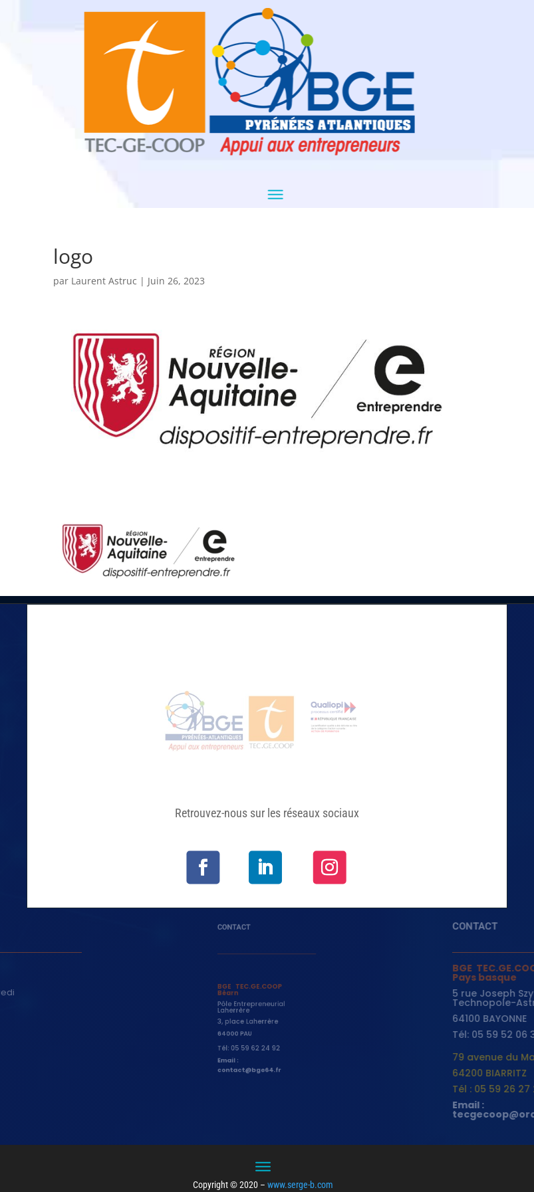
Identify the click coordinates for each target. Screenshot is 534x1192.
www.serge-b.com (300, 1184)
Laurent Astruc (104, 280)
